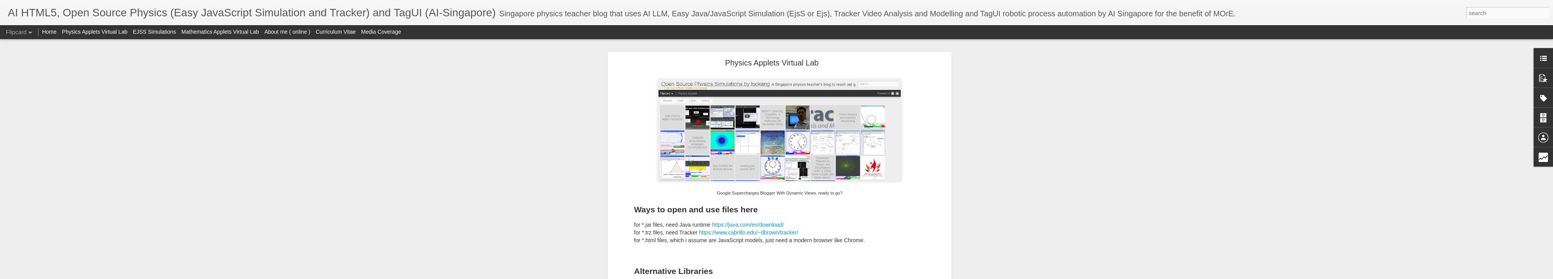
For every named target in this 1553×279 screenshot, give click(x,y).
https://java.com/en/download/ (748, 225)
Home (49, 32)
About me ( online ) (287, 32)
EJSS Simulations (154, 32)
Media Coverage (381, 32)
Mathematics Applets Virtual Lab (220, 32)
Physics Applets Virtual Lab (772, 63)
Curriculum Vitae (336, 32)
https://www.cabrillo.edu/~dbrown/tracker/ (748, 232)
